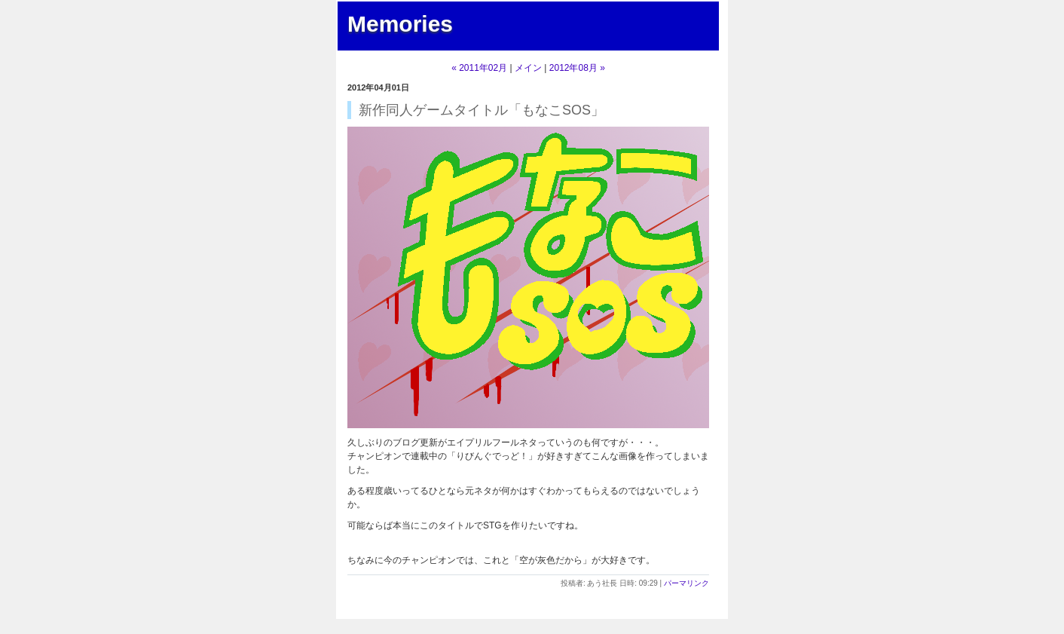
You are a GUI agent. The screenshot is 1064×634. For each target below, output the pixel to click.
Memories (400, 23)
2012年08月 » (577, 68)
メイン (528, 68)
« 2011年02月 (479, 68)
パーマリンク (686, 583)
